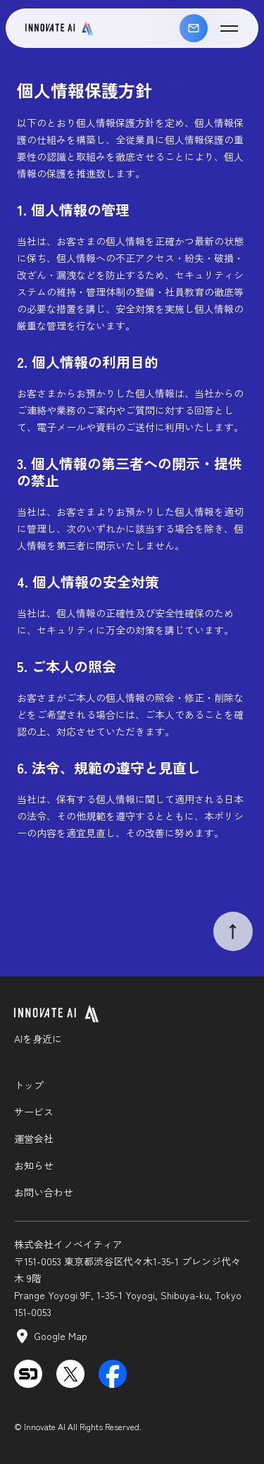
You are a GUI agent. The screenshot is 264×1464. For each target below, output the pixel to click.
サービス (34, 1112)
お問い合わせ (194, 28)
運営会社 (34, 1138)
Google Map (60, 1336)
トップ (29, 1085)
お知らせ (34, 1165)
